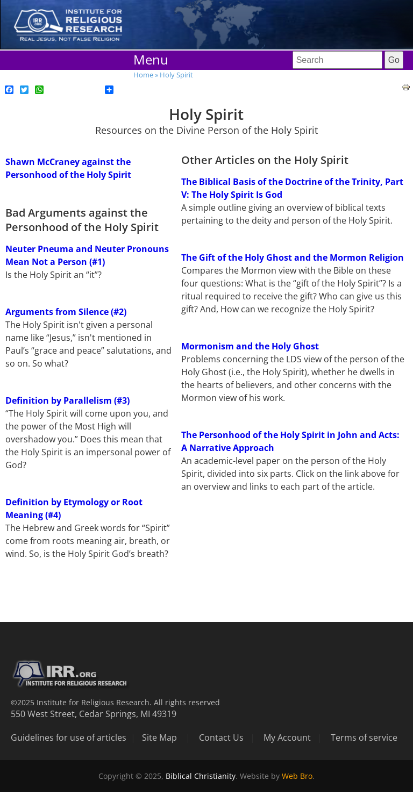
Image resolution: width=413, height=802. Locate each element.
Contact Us (221, 737)
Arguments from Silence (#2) (65, 312)
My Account (287, 737)
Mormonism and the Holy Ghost (250, 346)
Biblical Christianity (201, 776)
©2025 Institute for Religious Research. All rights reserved (115, 702)
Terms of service (364, 737)
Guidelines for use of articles (68, 737)
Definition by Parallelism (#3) (67, 400)
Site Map (159, 737)
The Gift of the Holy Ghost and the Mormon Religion (292, 257)
